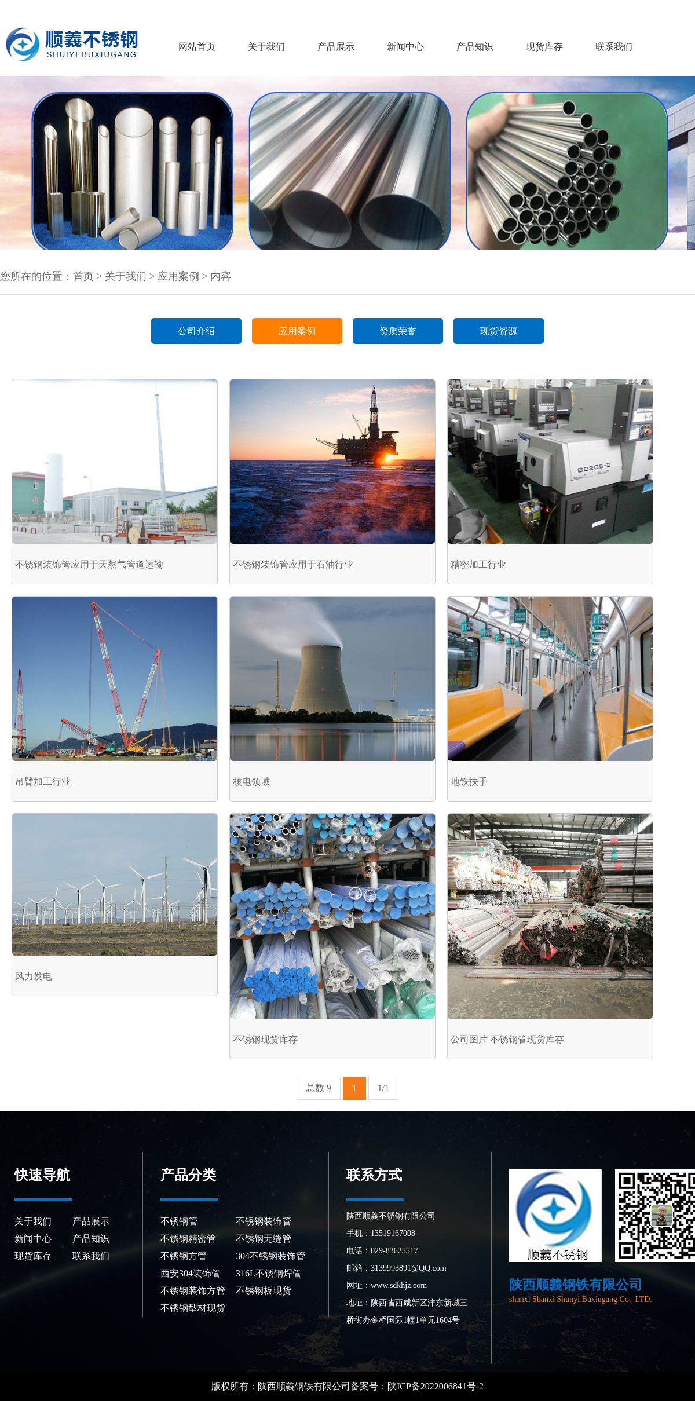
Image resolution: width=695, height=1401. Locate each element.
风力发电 (33, 976)
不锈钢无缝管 (263, 1238)
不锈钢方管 (183, 1256)
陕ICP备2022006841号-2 (436, 1386)
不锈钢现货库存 (265, 1039)
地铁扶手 (469, 782)
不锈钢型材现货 (192, 1308)
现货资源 (498, 331)
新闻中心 (405, 47)
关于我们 (266, 47)
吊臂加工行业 (43, 782)
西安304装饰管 (190, 1273)
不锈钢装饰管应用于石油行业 (293, 564)
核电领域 (251, 782)
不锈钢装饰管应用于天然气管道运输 (89, 564)
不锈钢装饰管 (263, 1221)
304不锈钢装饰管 (270, 1256)
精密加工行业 (478, 564)
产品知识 (474, 47)
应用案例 (178, 276)
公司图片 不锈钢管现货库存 (507, 1039)
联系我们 (613, 47)
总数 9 (318, 1088)
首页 (83, 276)
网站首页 (196, 47)
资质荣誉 (397, 331)
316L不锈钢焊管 (269, 1273)
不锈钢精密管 (188, 1238)
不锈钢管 (178, 1221)
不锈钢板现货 (263, 1291)
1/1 (383, 1088)
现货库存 (544, 47)
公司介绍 (196, 331)
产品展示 (335, 47)
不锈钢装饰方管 (192, 1291)
